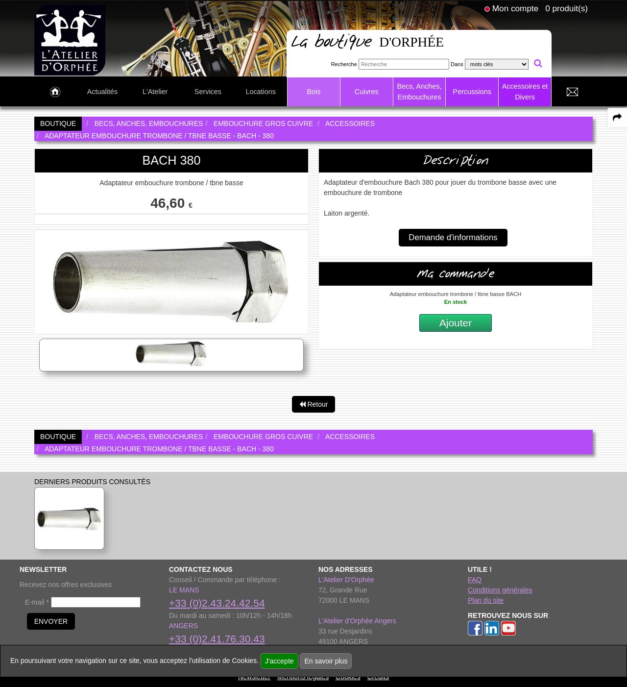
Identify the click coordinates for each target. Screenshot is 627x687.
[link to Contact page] (572, 92)
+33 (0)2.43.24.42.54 (217, 603)
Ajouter (455, 322)
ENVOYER (51, 621)
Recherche (344, 64)
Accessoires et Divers (525, 91)
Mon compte (515, 8)
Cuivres (367, 92)
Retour (313, 404)
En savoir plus (325, 661)
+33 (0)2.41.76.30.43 (217, 638)
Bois (313, 92)
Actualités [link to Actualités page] (102, 92)
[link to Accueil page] (55, 92)
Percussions (472, 92)
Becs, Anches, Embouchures (419, 91)
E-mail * (37, 602)
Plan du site (486, 600)
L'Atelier (155, 92)
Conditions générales (500, 590)
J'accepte (279, 661)
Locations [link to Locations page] (260, 92)
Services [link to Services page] (207, 92)
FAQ (475, 580)
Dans (457, 64)
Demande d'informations (453, 237)
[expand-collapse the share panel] (617, 117)
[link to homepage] (69, 40)
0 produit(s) (566, 8)
